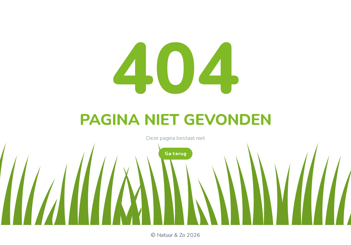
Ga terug (175, 153)
